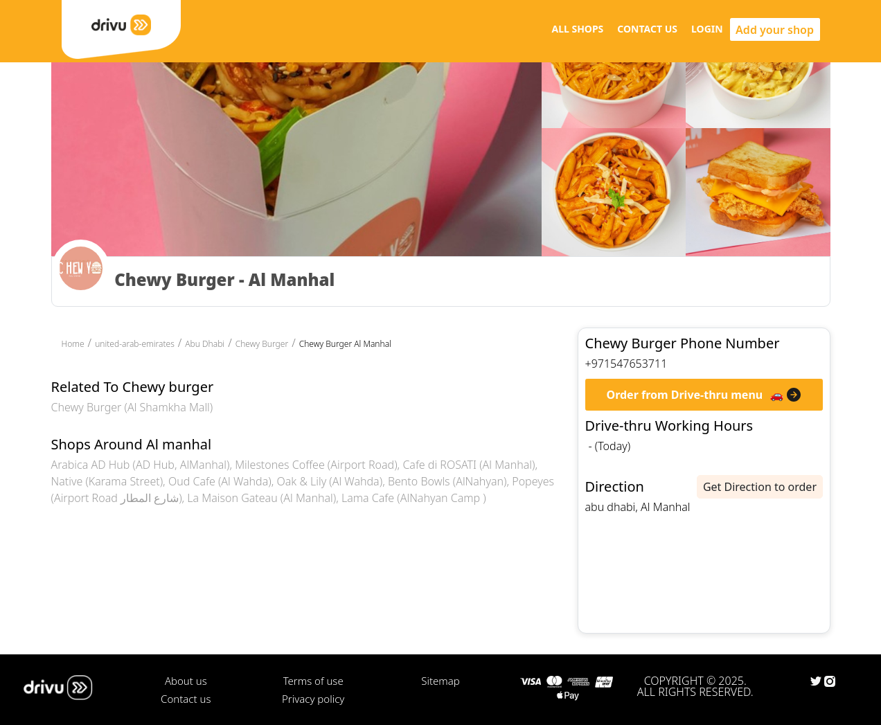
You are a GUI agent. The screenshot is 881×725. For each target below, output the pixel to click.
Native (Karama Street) (107, 481)
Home (73, 344)
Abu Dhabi (204, 344)
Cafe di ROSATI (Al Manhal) (468, 464)
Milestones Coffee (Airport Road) (316, 464)
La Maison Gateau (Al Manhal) (261, 497)
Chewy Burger (261, 344)
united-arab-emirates (135, 344)
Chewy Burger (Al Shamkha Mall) (132, 407)
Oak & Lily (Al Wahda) (329, 481)
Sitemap (440, 681)
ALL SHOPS (577, 28)
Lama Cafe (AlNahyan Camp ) (413, 497)
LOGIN (707, 28)
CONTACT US (647, 28)
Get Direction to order (760, 486)
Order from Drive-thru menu (685, 394)
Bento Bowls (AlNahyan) (447, 481)
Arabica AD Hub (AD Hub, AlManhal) (140, 464)
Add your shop (775, 29)
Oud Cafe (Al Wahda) (220, 481)
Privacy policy (313, 699)
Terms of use (313, 681)
